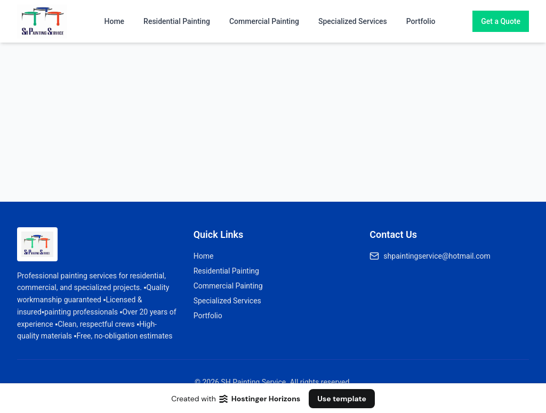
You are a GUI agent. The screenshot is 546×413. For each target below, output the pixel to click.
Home (115, 21)
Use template (341, 398)
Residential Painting (176, 21)
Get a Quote (500, 21)
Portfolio (421, 21)
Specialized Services (352, 21)
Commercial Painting (264, 21)
